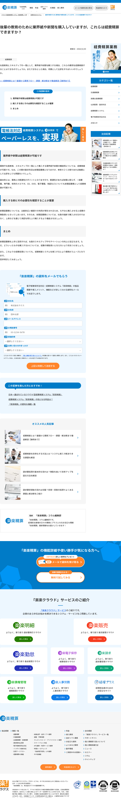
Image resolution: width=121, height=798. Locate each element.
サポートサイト (91, 709)
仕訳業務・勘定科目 (98, 105)
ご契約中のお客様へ (73, 723)
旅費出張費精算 (97, 98)
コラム (87, 727)
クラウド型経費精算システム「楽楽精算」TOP (14, 15)
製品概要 (5, 702)
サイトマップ (90, 730)
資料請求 (48, 738)
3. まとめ (14, 108)
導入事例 (60, 8)
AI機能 (52, 8)
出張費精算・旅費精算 (20, 711)
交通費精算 (95, 92)
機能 (31, 8)
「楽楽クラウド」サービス (53, 610)
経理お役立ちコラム (36, 15)
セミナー (88, 723)
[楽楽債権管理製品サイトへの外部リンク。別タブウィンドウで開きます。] (60, 660)
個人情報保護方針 (91, 716)
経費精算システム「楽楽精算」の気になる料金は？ (30, 399)
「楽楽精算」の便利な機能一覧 (22, 404)
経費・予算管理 (39, 708)
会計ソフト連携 (44, 8)
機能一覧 (15, 702)
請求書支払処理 (18, 714)
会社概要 (88, 702)
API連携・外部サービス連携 (43, 717)
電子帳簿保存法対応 (98, 117)
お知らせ (94, 123)
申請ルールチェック (40, 720)
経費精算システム (97, 111)
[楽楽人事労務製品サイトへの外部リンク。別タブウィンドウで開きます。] (85, 660)
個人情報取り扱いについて (95, 713)
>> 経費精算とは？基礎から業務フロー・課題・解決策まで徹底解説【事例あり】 (35, 80)
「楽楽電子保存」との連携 (42, 723)
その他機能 (37, 726)
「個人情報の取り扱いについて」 (32, 355)
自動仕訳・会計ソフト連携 (42, 706)
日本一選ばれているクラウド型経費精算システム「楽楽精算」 (35, 394)
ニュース (88, 720)
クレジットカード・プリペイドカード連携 (48, 711)
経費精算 (8, 59)
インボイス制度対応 (19, 720)
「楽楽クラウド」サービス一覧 (97, 706)
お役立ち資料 (71, 713)
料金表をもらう (101, 8)
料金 (36, 8)
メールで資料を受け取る (83, 8)
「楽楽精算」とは (23, 8)
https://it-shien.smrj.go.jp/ (31, 780)
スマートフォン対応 (40, 714)
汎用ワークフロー (19, 723)
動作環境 (69, 720)
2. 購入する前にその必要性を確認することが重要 (31, 103)
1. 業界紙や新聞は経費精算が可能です (27, 98)
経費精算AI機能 (18, 726)
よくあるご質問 (72, 716)
